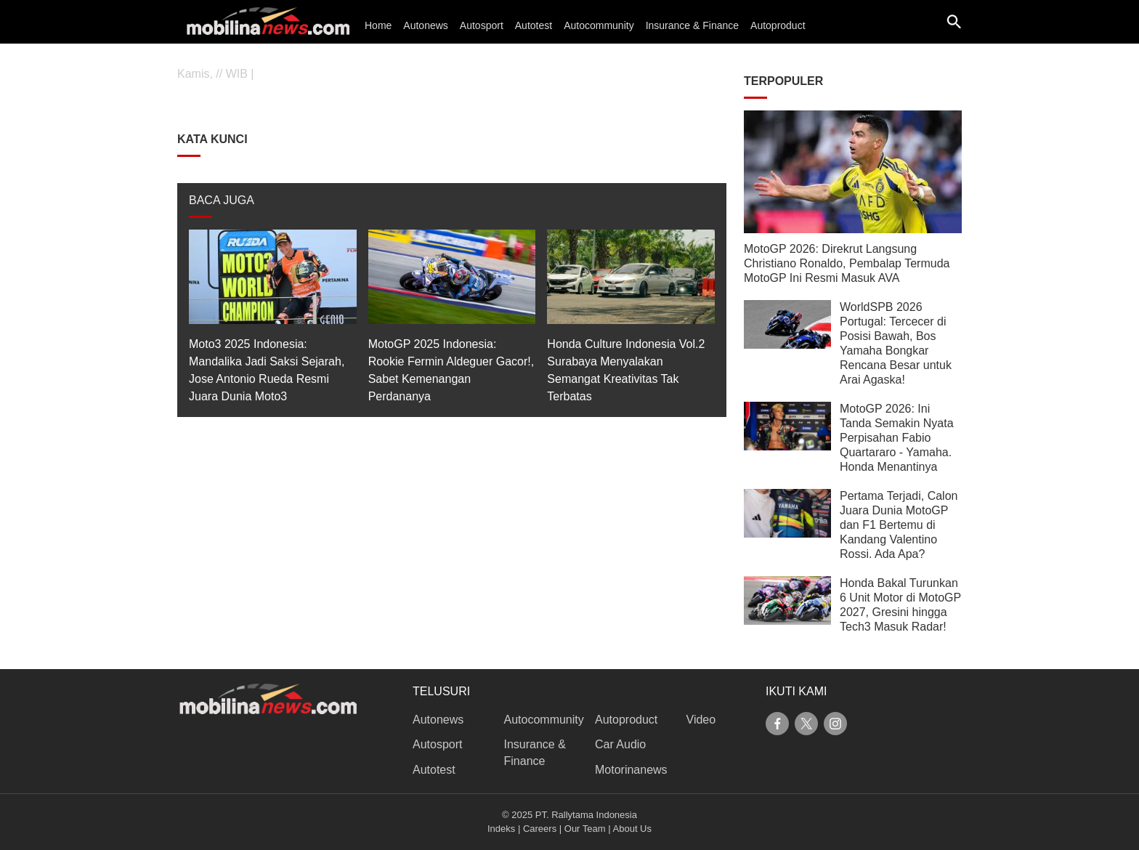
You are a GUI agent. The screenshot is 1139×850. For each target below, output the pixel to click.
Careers (539, 828)
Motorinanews (631, 770)
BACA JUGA (221, 200)
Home (378, 25)
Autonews (425, 25)
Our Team (585, 828)
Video (701, 719)
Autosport (481, 25)
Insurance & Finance (692, 25)
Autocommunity (598, 25)
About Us (632, 828)
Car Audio (620, 744)
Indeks (501, 828)
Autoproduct (778, 25)
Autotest (533, 25)
